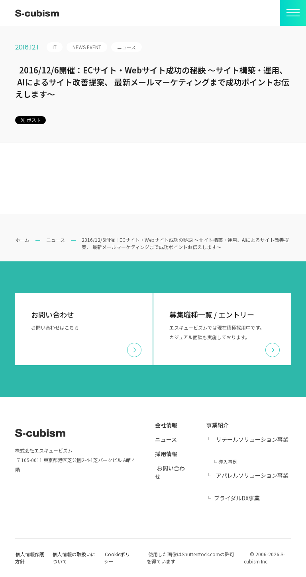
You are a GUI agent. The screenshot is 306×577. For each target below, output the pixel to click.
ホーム (22, 239)
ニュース (55, 239)
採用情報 (166, 454)
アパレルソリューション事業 (252, 475)
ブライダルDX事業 (237, 498)
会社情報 (166, 425)
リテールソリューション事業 (252, 439)
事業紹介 (217, 425)
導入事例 (227, 461)
